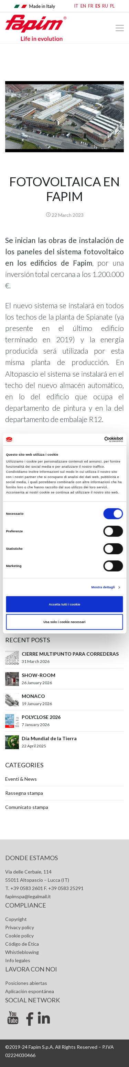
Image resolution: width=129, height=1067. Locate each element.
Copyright (16, 919)
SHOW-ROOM (38, 675)
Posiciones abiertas (26, 983)
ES (97, 6)
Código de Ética (22, 944)
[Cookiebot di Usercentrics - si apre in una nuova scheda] (93, 439)
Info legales (17, 960)
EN (83, 6)
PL (112, 6)
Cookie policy (19, 935)
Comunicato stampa (26, 807)
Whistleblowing (22, 952)
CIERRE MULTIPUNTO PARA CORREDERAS (70, 654)
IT (76, 6)
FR (90, 6)
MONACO (33, 696)
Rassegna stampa (24, 793)
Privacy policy (19, 927)
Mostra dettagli (103, 587)
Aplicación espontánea (29, 991)
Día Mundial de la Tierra (49, 738)
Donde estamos (31, 858)
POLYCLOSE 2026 (41, 717)
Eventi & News (21, 779)
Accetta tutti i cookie (64, 604)
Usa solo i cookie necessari (64, 622)
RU (105, 6)
